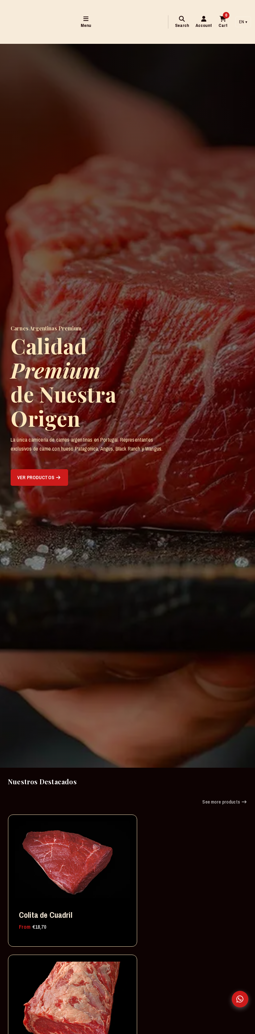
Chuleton (198, 879)
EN (243, 22)
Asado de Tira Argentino (41, 997)
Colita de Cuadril (33, 884)
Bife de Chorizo (125, 992)
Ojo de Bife (118, 879)
